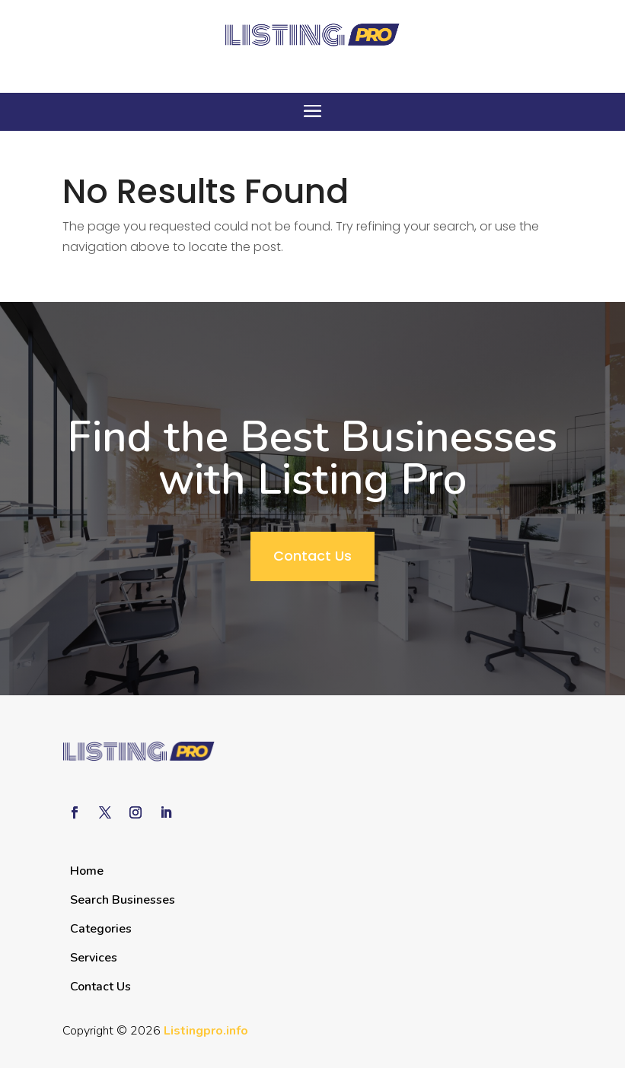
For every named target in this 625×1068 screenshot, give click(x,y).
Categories (101, 928)
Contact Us (312, 555)
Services (93, 957)
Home (87, 871)
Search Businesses (122, 900)
